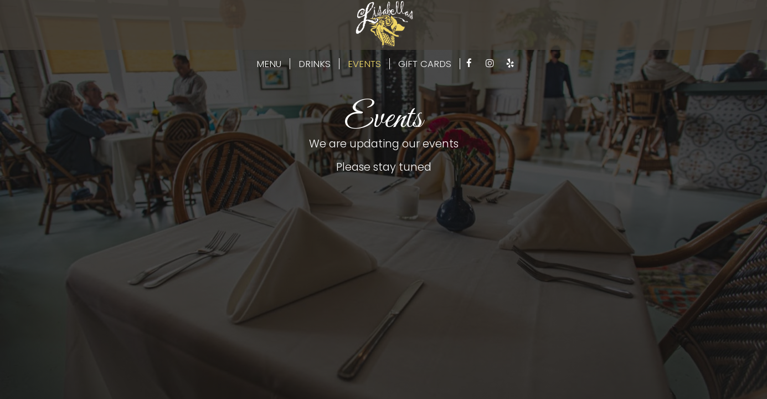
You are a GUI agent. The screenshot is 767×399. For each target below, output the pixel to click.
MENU (268, 63)
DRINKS (314, 63)
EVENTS (364, 63)
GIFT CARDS (424, 63)
